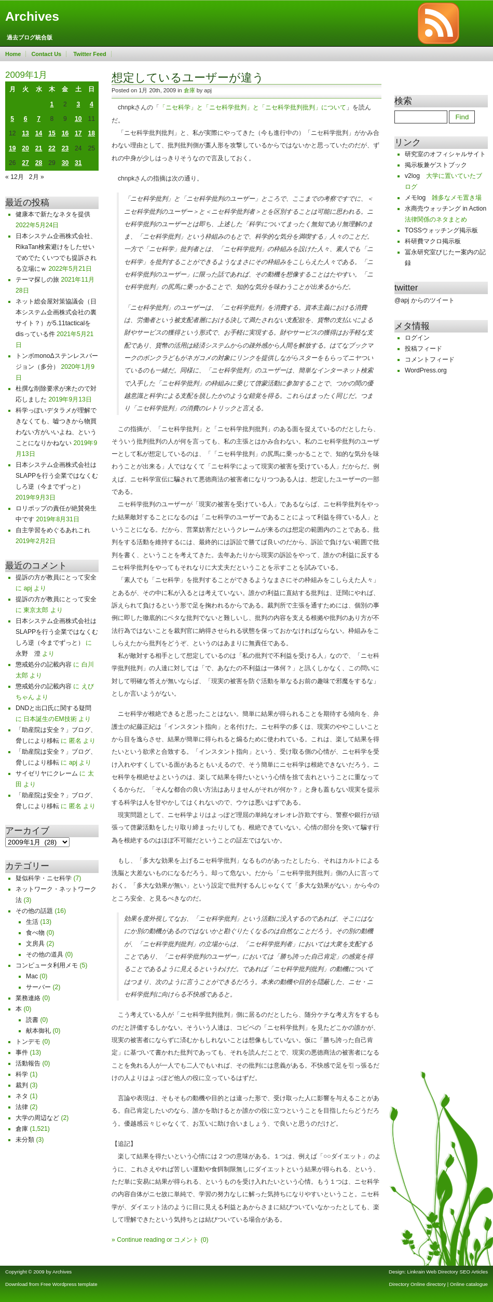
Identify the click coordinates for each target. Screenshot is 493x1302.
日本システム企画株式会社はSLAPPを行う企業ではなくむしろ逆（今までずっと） (57, 475)
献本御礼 (38, 1030)
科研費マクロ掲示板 (433, 241)
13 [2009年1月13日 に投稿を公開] (25, 133)
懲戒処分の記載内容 (44, 664)
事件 (22, 1052)
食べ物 (35, 932)
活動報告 (28, 1063)
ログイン (417, 337)
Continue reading (141, 1239)
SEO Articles (473, 1272)
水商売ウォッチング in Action (445, 208)
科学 (22, 1074)
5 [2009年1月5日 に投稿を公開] (12, 118)
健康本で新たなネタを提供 (53, 214)
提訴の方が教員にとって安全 (56, 577)
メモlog (415, 197)
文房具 (35, 943)
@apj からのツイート (424, 300)
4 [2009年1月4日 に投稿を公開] (91, 104)
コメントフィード (430, 359)
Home (13, 54)
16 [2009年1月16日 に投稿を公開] (65, 133)
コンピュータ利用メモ (47, 965)
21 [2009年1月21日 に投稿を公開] (39, 148)
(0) (205, 1239)
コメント (186, 1239)
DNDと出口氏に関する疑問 (53, 708)
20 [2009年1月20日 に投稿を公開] (25, 148)
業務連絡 (28, 998)
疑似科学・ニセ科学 (44, 878)
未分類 (25, 1139)
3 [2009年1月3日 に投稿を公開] (78, 104)
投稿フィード (423, 348)
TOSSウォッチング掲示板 (441, 230)
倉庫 (22, 1128)
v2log (412, 175)
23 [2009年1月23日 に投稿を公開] (65, 148)
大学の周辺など (37, 1117)
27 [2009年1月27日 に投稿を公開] (25, 163)
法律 (22, 1107)
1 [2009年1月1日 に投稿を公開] (52, 104)
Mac (32, 976)
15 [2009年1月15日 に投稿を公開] (52, 133)
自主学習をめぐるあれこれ (53, 530)
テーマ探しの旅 (37, 279)
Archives (32, 16)
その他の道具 (44, 954)
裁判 (22, 1085)
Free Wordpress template (68, 1284)
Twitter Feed (89, 54)
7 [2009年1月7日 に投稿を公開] (38, 118)
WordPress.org (426, 370)
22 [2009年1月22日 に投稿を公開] (52, 148)
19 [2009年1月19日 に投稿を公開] (12, 148)
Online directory (428, 1284)
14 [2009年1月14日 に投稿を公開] (39, 133)
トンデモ (28, 1041)
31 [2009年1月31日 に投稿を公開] (78, 163)
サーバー (38, 987)
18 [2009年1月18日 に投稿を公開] (91, 133)
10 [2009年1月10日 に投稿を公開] (78, 118)
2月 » (36, 177)
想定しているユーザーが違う (188, 77)
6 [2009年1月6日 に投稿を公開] (26, 118)
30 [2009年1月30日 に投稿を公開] (65, 163)
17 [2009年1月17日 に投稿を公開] (78, 133)
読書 (32, 1019)
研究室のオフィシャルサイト (445, 154)
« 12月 (14, 177)
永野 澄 (28, 653)
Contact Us (46, 54)
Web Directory (442, 1272)
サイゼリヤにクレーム (47, 773)
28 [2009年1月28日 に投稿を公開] (39, 163)
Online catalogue (469, 1284)
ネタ (22, 1096)
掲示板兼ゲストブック (436, 165)
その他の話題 (34, 911)
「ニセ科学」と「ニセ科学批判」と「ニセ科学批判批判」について (252, 107)
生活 (32, 921)
